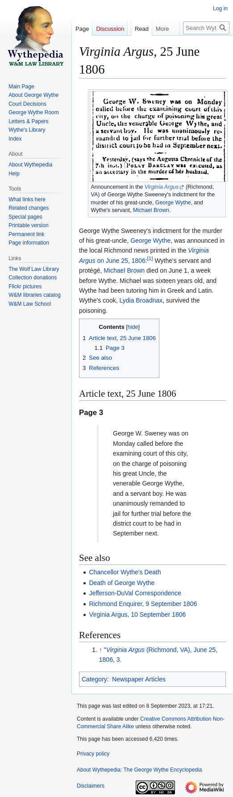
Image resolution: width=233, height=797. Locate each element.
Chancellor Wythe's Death (125, 572)
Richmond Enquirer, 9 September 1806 (143, 603)
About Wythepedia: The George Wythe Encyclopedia (139, 770)
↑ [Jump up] (100, 649)
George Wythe (173, 202)
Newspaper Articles (139, 679)
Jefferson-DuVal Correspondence (135, 593)
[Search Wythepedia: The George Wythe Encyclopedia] (206, 45)
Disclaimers (90, 786)
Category (94, 679)
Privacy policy (93, 754)
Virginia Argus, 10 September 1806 (137, 614)
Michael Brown (151, 210)
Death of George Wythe (121, 582)
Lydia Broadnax (140, 300)
